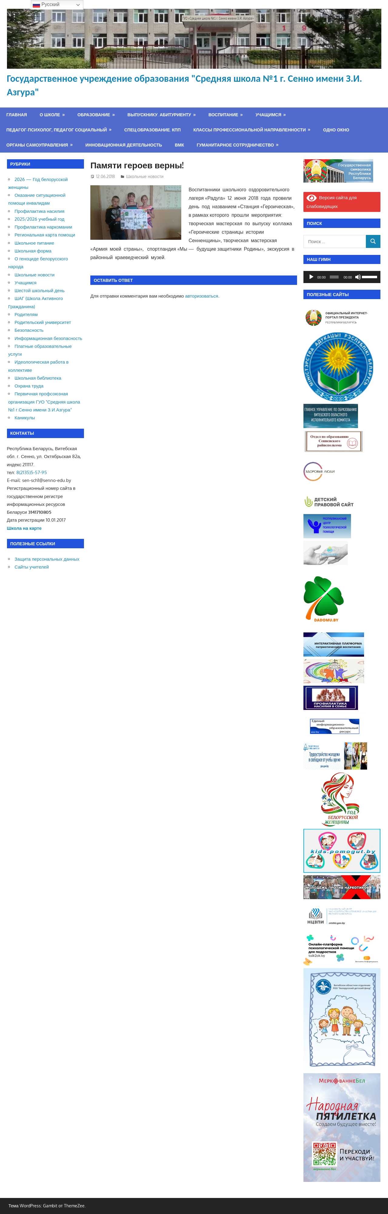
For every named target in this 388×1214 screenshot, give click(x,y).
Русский (46, 4)
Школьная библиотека (38, 378)
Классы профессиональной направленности (249, 129)
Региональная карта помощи (45, 235)
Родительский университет (43, 322)
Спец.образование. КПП (152, 129)
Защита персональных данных (47, 559)
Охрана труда (29, 386)
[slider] (334, 277)
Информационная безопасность (48, 338)
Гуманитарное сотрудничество (235, 144)
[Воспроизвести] (311, 277)
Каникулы (25, 418)
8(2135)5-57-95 (31, 472)
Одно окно (336, 129)
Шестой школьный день (40, 290)
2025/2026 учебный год (39, 219)
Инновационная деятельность (123, 144)
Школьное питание (34, 243)
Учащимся (268, 114)
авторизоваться (201, 296)
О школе (50, 114)
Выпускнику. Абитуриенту (159, 114)
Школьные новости (144, 176)
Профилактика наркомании (43, 227)
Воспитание (223, 114)
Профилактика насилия (39, 211)
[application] (341, 277)
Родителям (26, 314)
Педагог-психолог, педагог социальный (56, 129)
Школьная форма (33, 251)
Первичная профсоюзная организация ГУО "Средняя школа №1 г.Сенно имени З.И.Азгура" (44, 402)
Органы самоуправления (37, 144)
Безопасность (29, 330)
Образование (94, 114)
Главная (16, 114)
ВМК (179, 144)
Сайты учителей (32, 567)
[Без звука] (358, 277)
